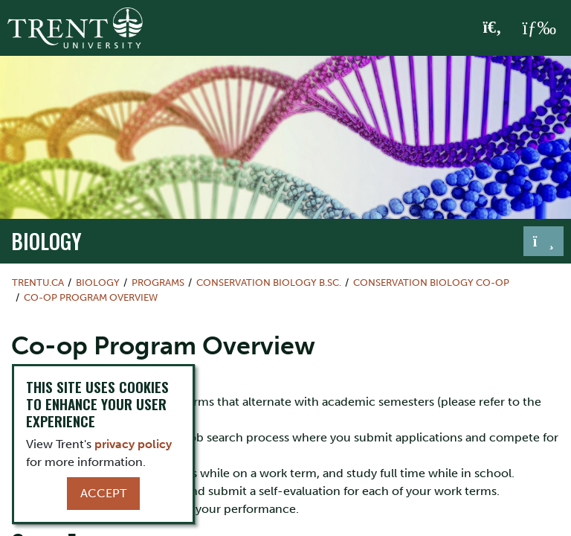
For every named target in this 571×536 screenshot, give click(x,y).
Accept (103, 493)
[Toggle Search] (493, 28)
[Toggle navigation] (543, 241)
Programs (158, 282)
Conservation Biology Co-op (431, 282)
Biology (46, 240)
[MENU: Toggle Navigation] (539, 28)
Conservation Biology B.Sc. (268, 282)
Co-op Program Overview (91, 297)
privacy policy (133, 444)
